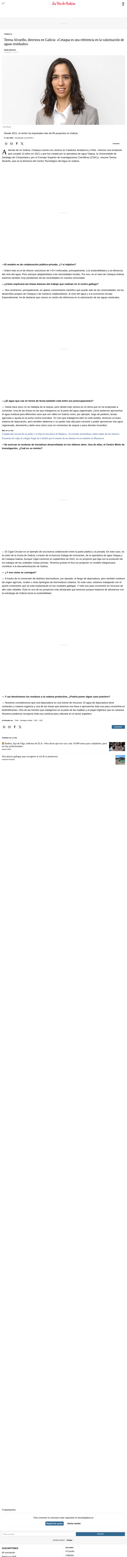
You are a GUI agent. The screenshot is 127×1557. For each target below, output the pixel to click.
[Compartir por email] (11, 143)
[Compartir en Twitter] (22, 143)
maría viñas (6, 749)
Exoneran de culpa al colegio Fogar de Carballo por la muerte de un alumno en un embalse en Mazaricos (53, 438)
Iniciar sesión (74, 1523)
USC (41, 720)
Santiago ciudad (26, 720)
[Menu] (3, 3)
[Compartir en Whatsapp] (6, 143)
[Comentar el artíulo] (116, 143)
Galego (69, 1540)
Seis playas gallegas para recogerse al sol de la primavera (30, 756)
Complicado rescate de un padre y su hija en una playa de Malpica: (61, 434)
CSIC (36, 720)
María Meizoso (10, 50)
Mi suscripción (8, 1552)
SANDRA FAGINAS (8, 759)
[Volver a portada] (63, 3)
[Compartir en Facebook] (17, 143)
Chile (17, 720)
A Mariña (70, 1555)
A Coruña (70, 1551)
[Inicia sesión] (122, 3)
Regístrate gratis (54, 1523)
